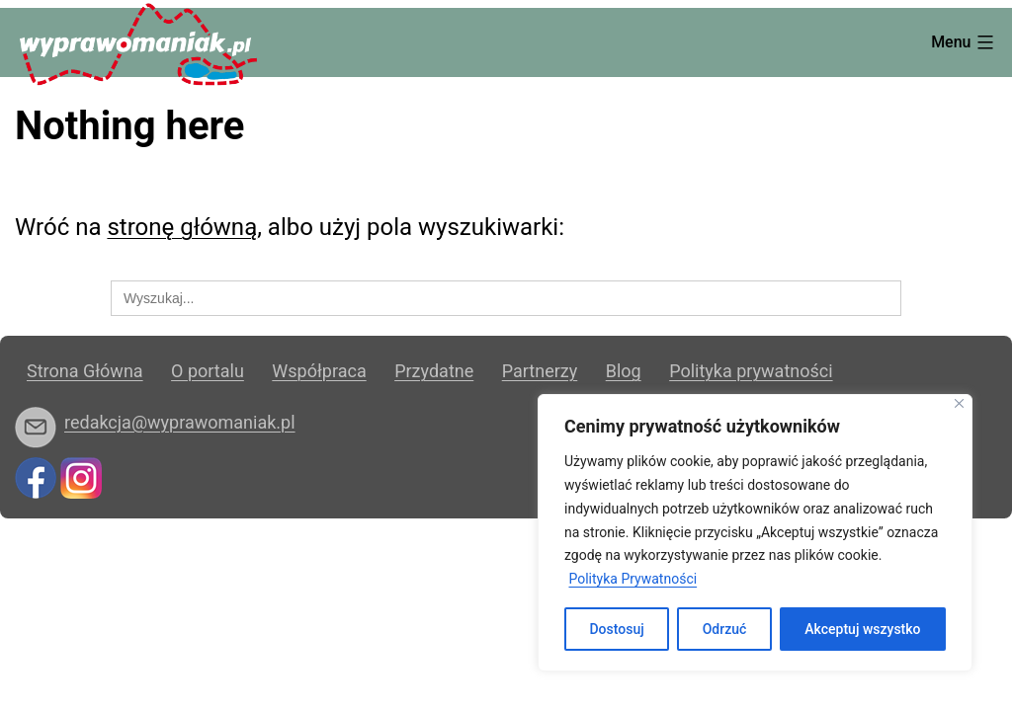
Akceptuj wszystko (862, 629)
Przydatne (433, 370)
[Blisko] (959, 403)
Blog (623, 370)
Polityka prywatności (750, 370)
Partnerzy (540, 370)
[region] (755, 533)
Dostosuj (616, 629)
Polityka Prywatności (632, 579)
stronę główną (182, 227)
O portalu (207, 370)
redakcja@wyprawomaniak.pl (179, 422)
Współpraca (319, 370)
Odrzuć (725, 629)
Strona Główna (85, 370)
